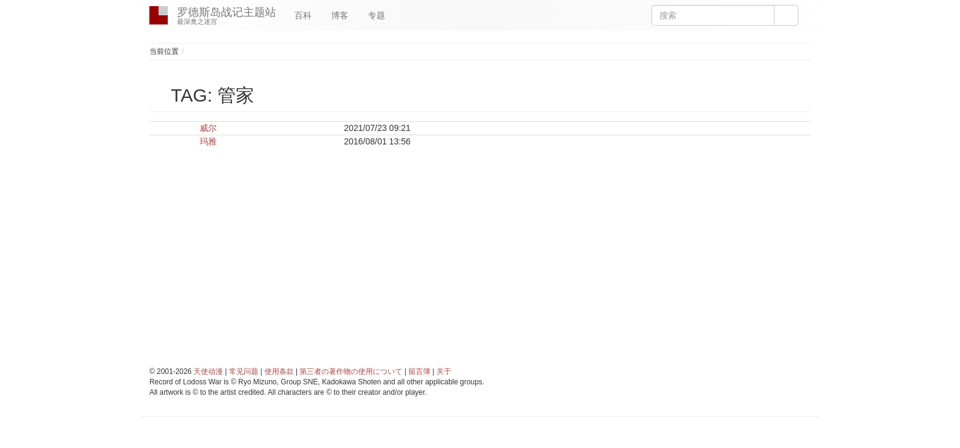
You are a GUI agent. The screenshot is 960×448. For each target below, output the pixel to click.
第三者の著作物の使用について (350, 371)
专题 (376, 15)
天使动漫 (208, 371)
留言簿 (419, 371)
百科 (303, 15)
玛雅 (208, 141)
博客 (339, 15)
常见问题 (243, 371)
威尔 (208, 128)
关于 (444, 371)
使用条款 (279, 371)
